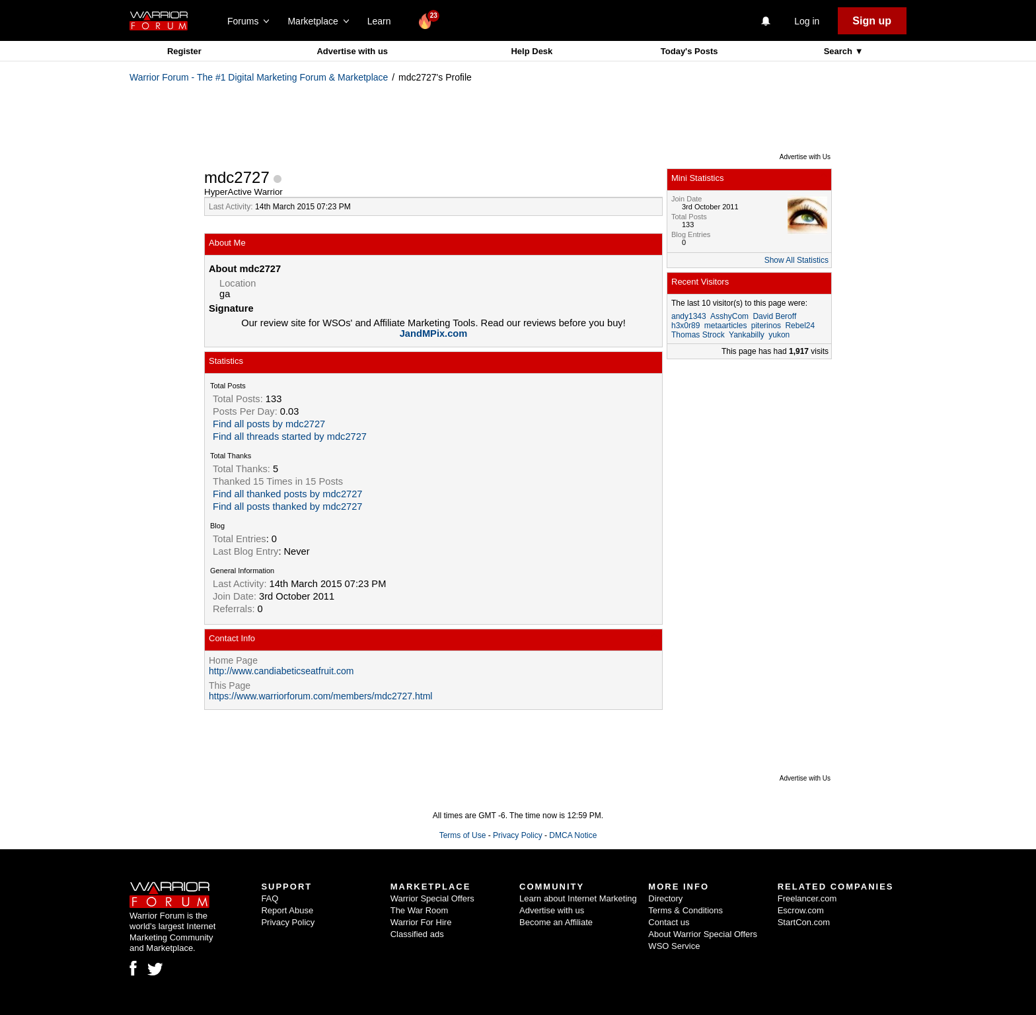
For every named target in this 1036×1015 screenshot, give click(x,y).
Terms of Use (462, 835)
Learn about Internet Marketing (578, 898)
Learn (382, 21)
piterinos (766, 325)
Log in (806, 21)
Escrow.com (801, 910)
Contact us (668, 922)
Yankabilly (746, 334)
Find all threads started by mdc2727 (290, 436)
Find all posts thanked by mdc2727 (288, 506)
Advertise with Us (805, 156)
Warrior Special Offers (432, 898)
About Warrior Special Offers (702, 934)
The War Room (419, 910)
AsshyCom (729, 316)
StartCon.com (804, 922)
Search (839, 51)
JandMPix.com (434, 333)
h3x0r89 (685, 325)
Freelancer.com (807, 898)
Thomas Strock (698, 334)
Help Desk (531, 51)
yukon (779, 334)
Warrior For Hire (421, 922)
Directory (665, 898)
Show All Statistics (796, 260)
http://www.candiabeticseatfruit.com (281, 671)
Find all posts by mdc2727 (269, 424)
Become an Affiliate (556, 922)
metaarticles (725, 325)
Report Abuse (287, 910)
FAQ (269, 898)
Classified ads (417, 934)
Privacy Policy (517, 835)
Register (184, 51)
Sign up (871, 20)
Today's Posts (689, 51)
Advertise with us (352, 51)
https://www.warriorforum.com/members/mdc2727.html (320, 696)
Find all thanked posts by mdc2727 (288, 494)
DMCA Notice (573, 835)
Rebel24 (800, 325)
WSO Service (674, 946)
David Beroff (774, 316)
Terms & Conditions (685, 910)
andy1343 (688, 316)
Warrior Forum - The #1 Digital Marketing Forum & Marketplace (259, 77)
